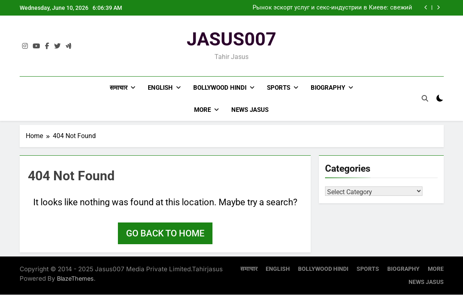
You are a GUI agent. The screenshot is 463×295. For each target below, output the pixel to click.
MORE (202, 109)
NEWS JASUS (250, 109)
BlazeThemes (75, 278)
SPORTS (278, 87)
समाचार (118, 87)
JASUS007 (231, 39)
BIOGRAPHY (328, 87)
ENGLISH (160, 87)
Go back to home (165, 233)
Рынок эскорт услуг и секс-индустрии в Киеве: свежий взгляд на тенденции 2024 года (332, 8)
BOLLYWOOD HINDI (219, 87)
